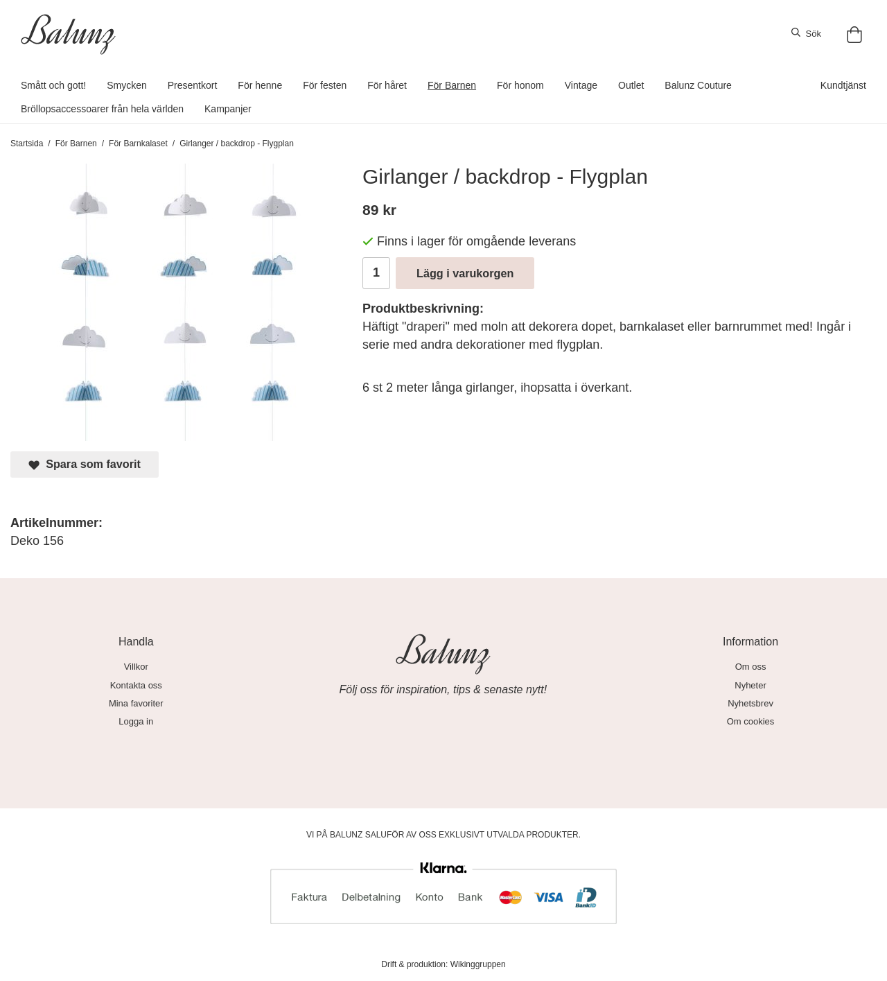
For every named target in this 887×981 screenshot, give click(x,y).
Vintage (581, 85)
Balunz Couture (698, 85)
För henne (260, 85)
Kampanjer (228, 108)
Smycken (127, 85)
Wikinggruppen (478, 964)
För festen (324, 85)
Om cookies (751, 721)
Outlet (631, 85)
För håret (387, 85)
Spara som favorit (84, 464)
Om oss (750, 666)
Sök (806, 33)
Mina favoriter (136, 703)
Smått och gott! (53, 85)
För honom (520, 85)
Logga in (135, 721)
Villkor (136, 666)
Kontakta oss (136, 685)
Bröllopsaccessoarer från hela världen (102, 108)
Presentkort (193, 85)
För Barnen (452, 85)
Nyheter (750, 685)
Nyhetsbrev (750, 703)
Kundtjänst (843, 85)
